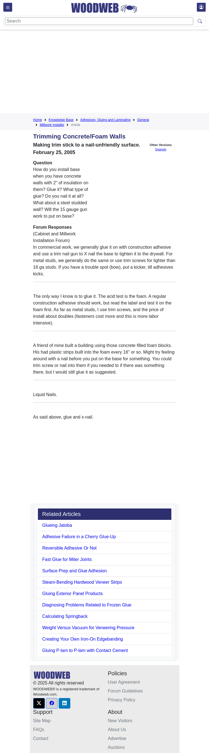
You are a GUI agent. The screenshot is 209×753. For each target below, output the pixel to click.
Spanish (160, 149)
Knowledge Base (61, 120)
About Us (117, 729)
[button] (39, 703)
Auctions (116, 747)
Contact (40, 738)
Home (37, 120)
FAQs (38, 729)
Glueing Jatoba (57, 525)
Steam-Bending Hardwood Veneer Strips (82, 582)
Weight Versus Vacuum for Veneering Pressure (88, 627)
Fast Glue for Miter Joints (67, 559)
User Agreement (124, 682)
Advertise (117, 738)
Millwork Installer (52, 125)
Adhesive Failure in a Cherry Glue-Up (79, 536)
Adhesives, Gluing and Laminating (105, 120)
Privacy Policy (122, 699)
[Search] (99, 21)
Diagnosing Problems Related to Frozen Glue (86, 605)
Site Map (42, 720)
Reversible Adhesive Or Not (69, 548)
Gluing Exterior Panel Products (72, 593)
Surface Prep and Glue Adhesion (74, 570)
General (143, 120)
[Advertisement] (121, 72)
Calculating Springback (65, 616)
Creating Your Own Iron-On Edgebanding (82, 639)
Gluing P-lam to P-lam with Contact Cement (85, 650)
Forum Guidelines (125, 691)
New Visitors (120, 720)
